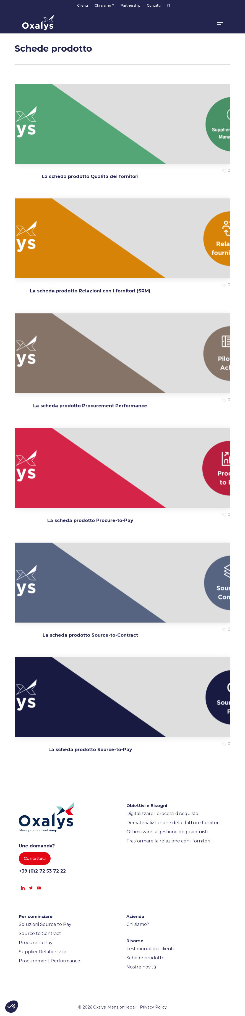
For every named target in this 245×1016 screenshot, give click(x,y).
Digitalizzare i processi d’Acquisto (162, 813)
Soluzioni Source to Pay (45, 924)
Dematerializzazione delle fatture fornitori (173, 822)
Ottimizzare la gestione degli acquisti (167, 831)
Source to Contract (40, 933)
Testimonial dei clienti (150, 948)
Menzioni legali (122, 1007)
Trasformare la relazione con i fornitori (168, 841)
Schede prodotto (145, 957)
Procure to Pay (36, 942)
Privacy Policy (153, 1007)
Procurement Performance (49, 960)
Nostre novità (141, 967)
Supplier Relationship (42, 951)
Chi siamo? (137, 924)
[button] (220, 22)
